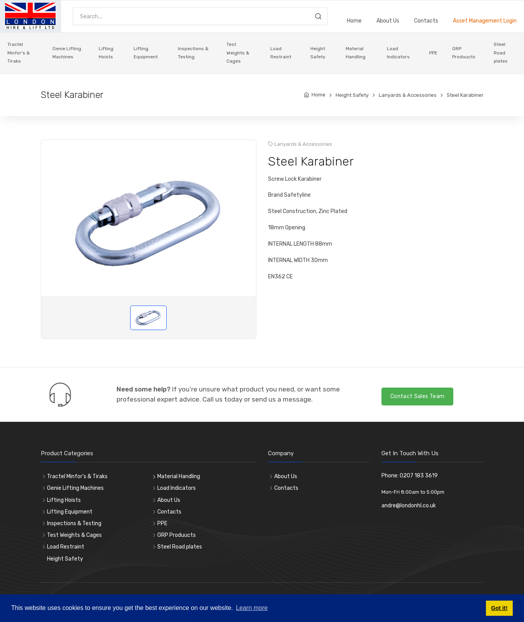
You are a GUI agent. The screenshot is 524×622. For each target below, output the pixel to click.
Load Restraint (280, 53)
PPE (433, 53)
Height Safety (318, 53)
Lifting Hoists (106, 53)
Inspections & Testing (193, 53)
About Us (387, 20)
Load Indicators (398, 53)
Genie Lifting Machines (66, 53)
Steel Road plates (501, 53)
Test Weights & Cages (237, 53)
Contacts (426, 20)
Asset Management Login (485, 20)
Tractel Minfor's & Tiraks (18, 53)
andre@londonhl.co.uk (408, 505)
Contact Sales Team (417, 396)
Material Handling (356, 53)
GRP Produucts (463, 53)
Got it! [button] (499, 608)
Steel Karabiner (465, 95)
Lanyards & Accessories (408, 95)
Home (354, 20)
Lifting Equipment (146, 53)
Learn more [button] (252, 608)
